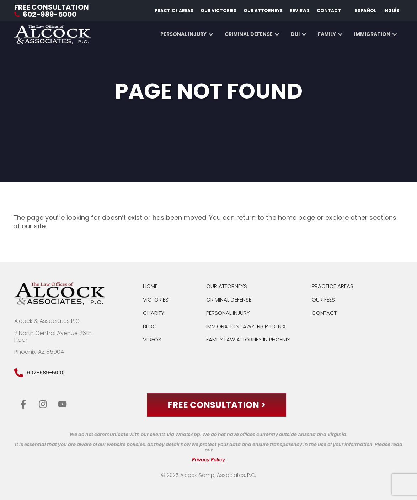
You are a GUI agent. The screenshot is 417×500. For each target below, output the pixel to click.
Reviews (300, 10)
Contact (329, 10)
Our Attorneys (263, 10)
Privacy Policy (208, 459)
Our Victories (218, 10)
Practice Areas (174, 10)
